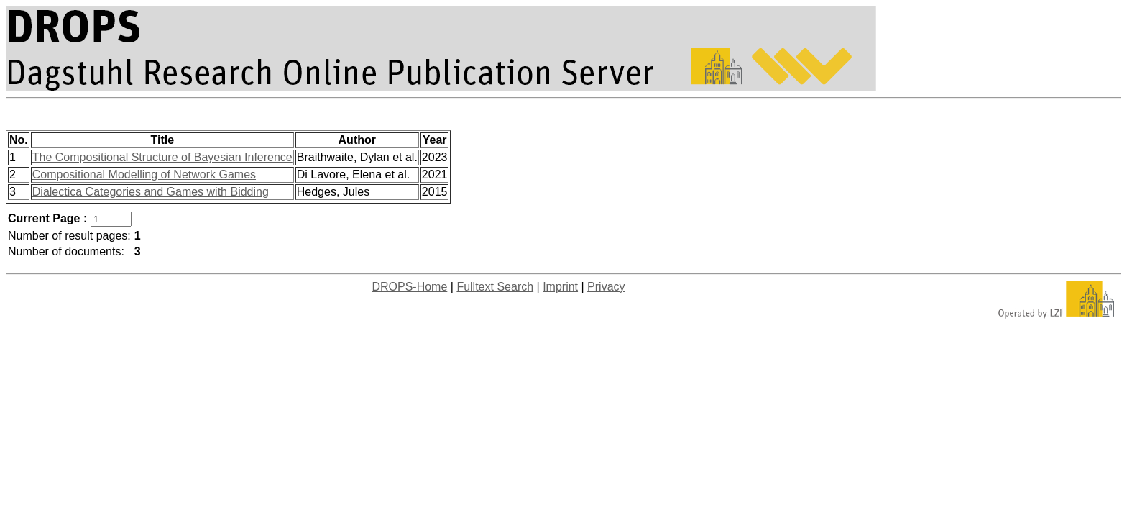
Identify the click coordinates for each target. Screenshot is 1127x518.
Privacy (606, 287)
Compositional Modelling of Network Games (144, 174)
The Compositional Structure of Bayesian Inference (162, 157)
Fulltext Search (494, 287)
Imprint (560, 287)
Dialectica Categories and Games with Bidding (150, 192)
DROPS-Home (409, 287)
